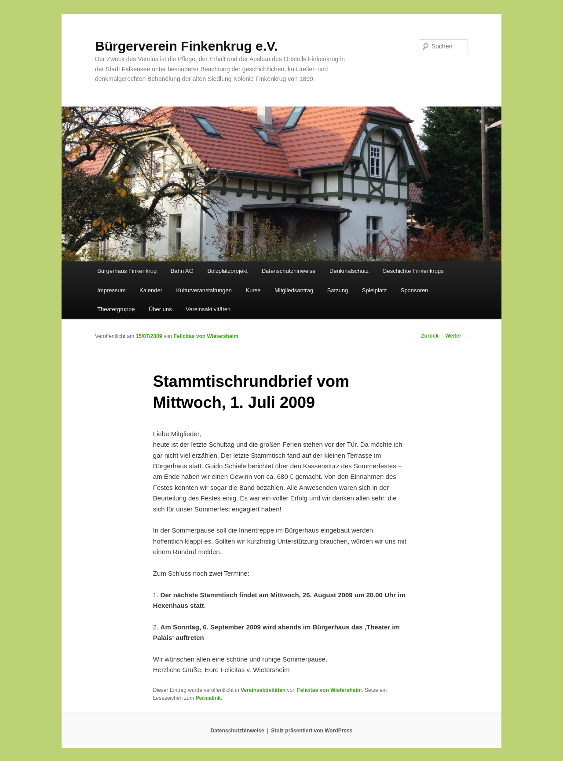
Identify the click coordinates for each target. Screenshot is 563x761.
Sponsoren (414, 290)
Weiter (456, 336)
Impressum (111, 290)
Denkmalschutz (349, 271)
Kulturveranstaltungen (204, 290)
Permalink (208, 698)
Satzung (337, 290)
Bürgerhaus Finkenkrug (127, 271)
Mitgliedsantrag (293, 290)
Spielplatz (374, 290)
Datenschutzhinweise (289, 271)
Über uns (160, 309)
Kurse (253, 290)
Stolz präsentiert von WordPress (311, 731)
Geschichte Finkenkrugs (412, 271)
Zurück (426, 336)
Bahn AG (182, 271)
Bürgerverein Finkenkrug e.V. (186, 46)
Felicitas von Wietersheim (206, 336)
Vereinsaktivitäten (208, 309)
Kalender (150, 290)
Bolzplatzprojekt (227, 271)
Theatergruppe (116, 309)
